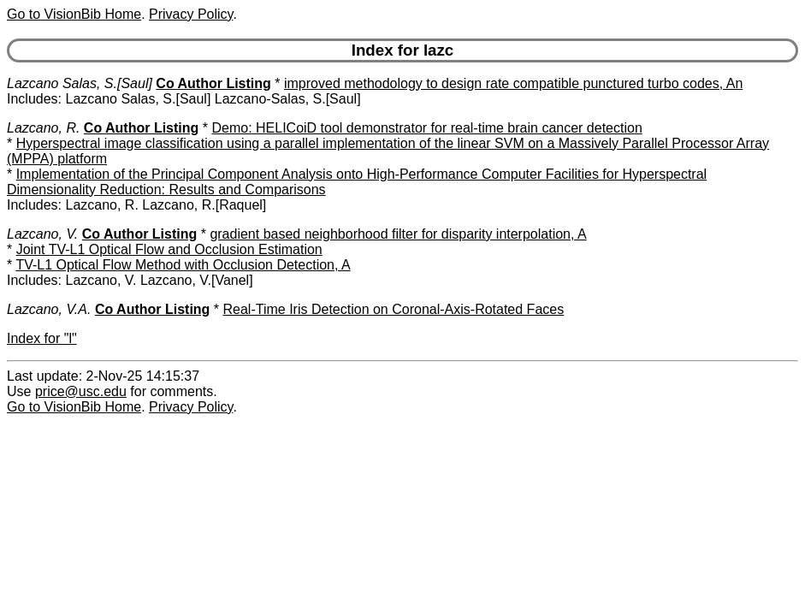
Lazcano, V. (42, 234)
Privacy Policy (191, 14)
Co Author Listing (213, 83)
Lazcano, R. (43, 128)
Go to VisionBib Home (74, 14)
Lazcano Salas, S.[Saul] (79, 83)
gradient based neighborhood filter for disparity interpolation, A (398, 234)
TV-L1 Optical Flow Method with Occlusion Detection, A (182, 265)
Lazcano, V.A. (49, 309)
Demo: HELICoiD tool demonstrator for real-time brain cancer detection (426, 128)
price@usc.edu (81, 391)
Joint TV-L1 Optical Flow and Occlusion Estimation (169, 249)
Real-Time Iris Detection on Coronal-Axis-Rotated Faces (394, 309)
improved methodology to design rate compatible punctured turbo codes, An (513, 83)
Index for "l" (42, 338)
